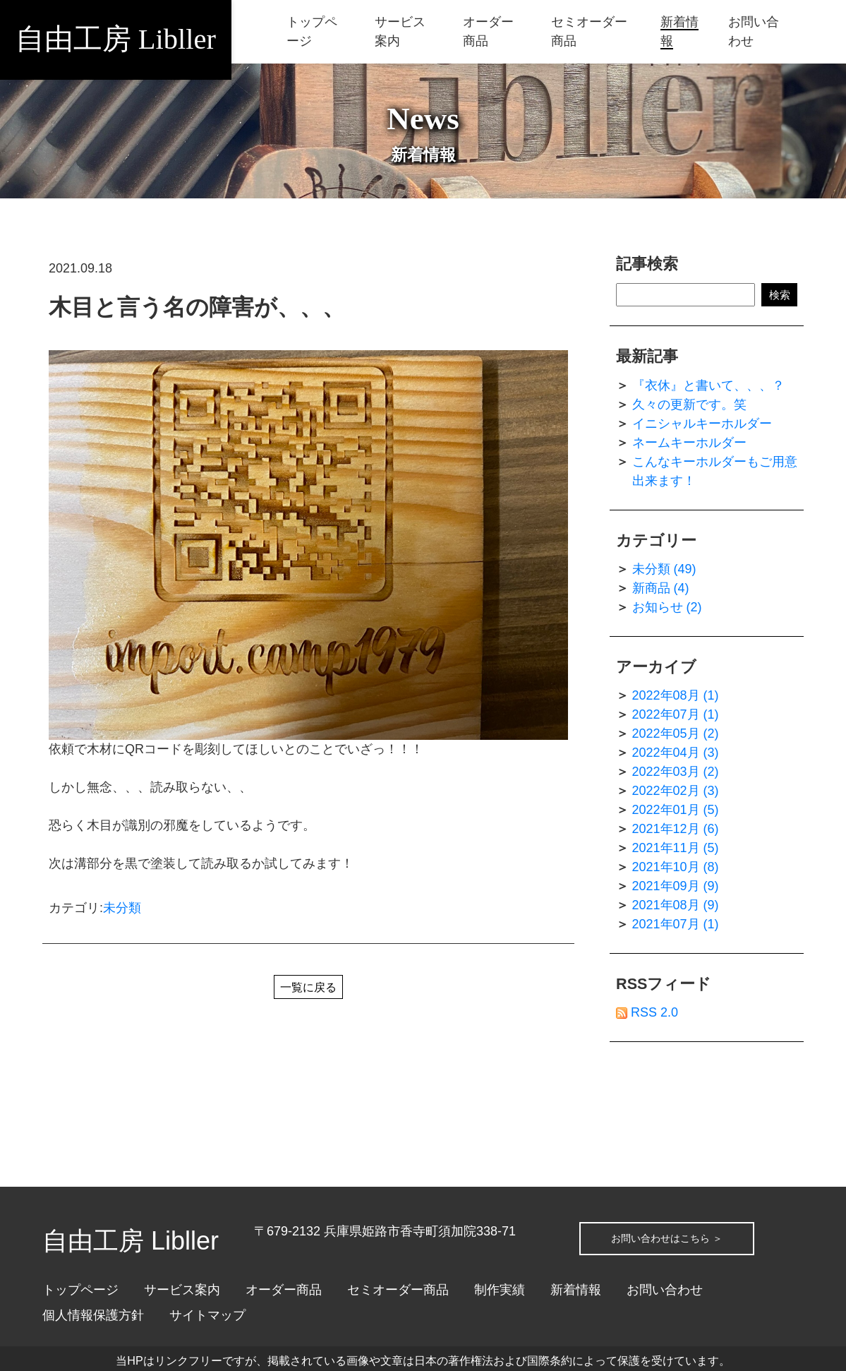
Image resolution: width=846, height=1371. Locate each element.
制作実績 (499, 1290)
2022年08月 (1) (675, 695)
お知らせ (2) (667, 607)
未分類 (122, 908)
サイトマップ (207, 1315)
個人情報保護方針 (93, 1315)
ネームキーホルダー (689, 443)
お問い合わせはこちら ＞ (690, 1231)
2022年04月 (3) (675, 753)
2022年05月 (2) (675, 733)
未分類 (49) (664, 569)
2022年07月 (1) (675, 714)
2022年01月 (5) (675, 810)
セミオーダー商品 (398, 1290)
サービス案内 (182, 1290)
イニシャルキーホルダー (702, 424)
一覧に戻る (308, 989)
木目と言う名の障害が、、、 (197, 307)
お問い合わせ (665, 1290)
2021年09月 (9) (675, 886)
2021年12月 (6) (675, 829)
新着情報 (575, 1290)
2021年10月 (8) (675, 867)
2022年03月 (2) (675, 772)
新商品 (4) (660, 588)
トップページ (80, 1290)
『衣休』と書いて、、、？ (708, 385)
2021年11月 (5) (675, 848)
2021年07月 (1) (675, 924)
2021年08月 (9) (675, 905)
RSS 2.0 (647, 1012)
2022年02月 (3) (675, 791)
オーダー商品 (284, 1290)
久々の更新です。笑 (689, 404)
